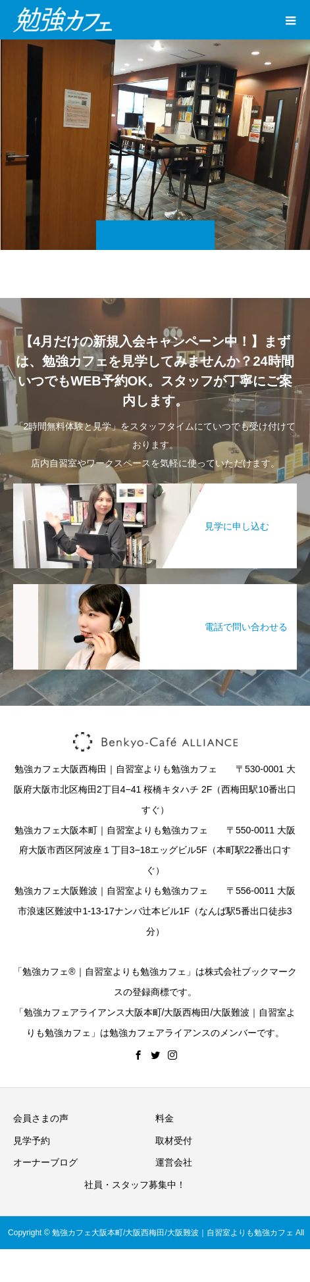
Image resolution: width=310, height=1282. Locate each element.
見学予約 (31, 1140)
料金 (164, 1118)
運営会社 (173, 1162)
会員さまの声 (40, 1118)
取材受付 (173, 1140)
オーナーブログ (45, 1162)
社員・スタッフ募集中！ (135, 1184)
